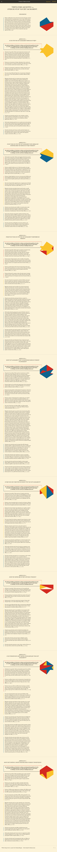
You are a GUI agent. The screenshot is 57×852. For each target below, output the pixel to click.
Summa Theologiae (24, 2)
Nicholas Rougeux (19, 848)
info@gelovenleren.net (29, 48)
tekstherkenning (16, 46)
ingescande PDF (24, 46)
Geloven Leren (32, 848)
